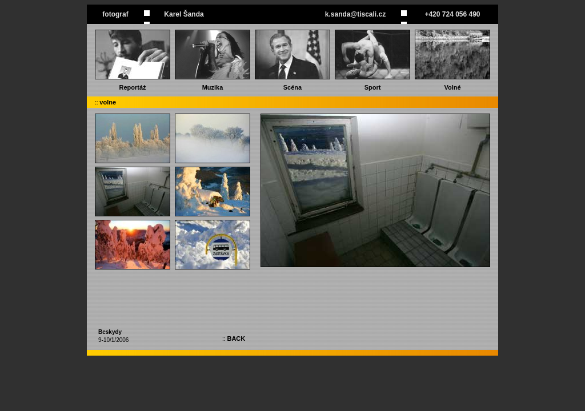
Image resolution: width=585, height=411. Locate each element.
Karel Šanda (183, 14)
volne (107, 102)
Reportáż (132, 87)
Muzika (212, 87)
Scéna (292, 87)
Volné (452, 87)
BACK (236, 338)
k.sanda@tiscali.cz (355, 14)
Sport (372, 87)
